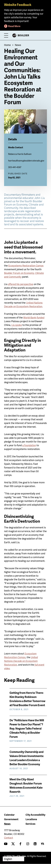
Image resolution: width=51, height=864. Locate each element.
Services (30, 823)
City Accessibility (35, 814)
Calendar (9, 814)
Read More (14, 26)
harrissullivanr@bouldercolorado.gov (26, 160)
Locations (31, 819)
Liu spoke (16, 325)
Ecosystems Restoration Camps (26, 265)
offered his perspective (20, 284)
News (18, 45)
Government (11, 819)
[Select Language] (13, 858)
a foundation (29, 445)
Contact (8, 837)
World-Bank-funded (33, 317)
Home (7, 45)
